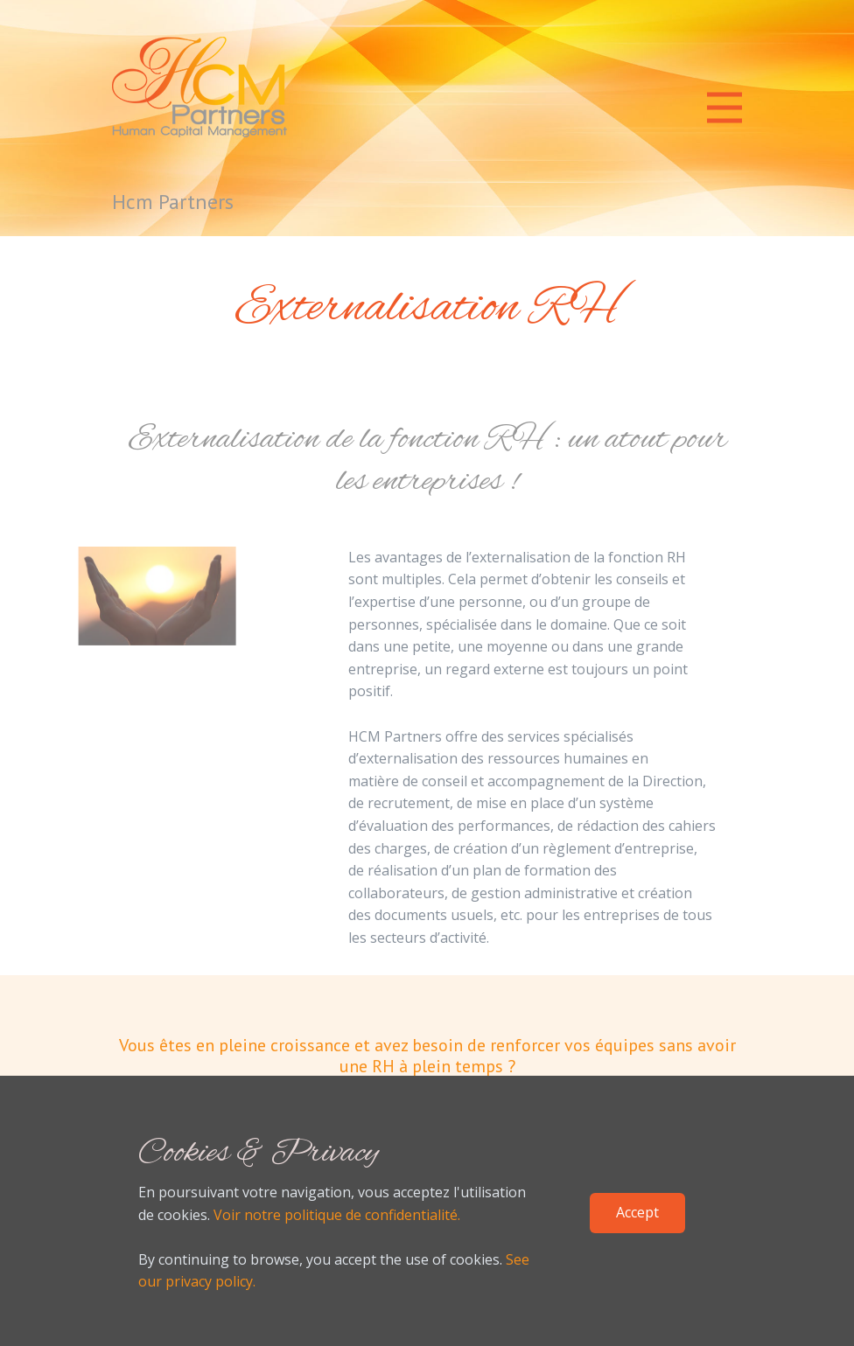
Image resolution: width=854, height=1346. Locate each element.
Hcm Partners (173, 201)
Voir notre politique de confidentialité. (337, 1214)
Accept (637, 1212)
